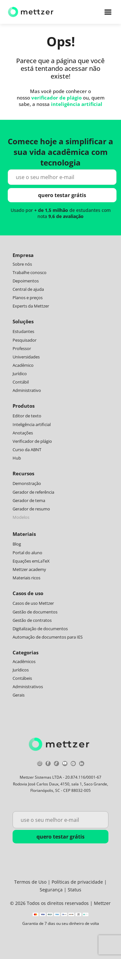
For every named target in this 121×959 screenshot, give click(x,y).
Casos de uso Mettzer (33, 603)
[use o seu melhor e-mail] (62, 177)
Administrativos (28, 686)
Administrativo (27, 390)
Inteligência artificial (32, 424)
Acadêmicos (24, 661)
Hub (17, 458)
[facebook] (48, 764)
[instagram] (39, 764)
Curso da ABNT (27, 449)
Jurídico (20, 373)
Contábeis (22, 678)
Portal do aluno (27, 552)
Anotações (23, 433)
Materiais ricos (26, 578)
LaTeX (44, 561)
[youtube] (64, 764)
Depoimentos (26, 281)
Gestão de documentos (35, 612)
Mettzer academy (29, 569)
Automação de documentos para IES (48, 637)
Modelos (21, 517)
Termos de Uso (30, 882)
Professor (22, 348)
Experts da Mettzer (31, 306)
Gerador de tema (29, 500)
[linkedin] (81, 764)
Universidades (26, 357)
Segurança (51, 890)
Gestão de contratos (32, 620)
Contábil (21, 382)
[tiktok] (56, 764)
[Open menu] (108, 12)
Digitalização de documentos (40, 628)
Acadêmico (23, 365)
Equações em (25, 561)
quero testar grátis (62, 195)
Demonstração (27, 483)
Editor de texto (27, 416)
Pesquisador (24, 340)
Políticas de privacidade (77, 882)
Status (74, 890)
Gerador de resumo (31, 509)
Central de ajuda (28, 289)
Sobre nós (22, 264)
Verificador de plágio (32, 441)
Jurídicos (21, 670)
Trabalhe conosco (29, 272)
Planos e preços (28, 297)
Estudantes (23, 331)
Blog (17, 544)
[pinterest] (73, 764)
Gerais (19, 695)
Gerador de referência (33, 492)
